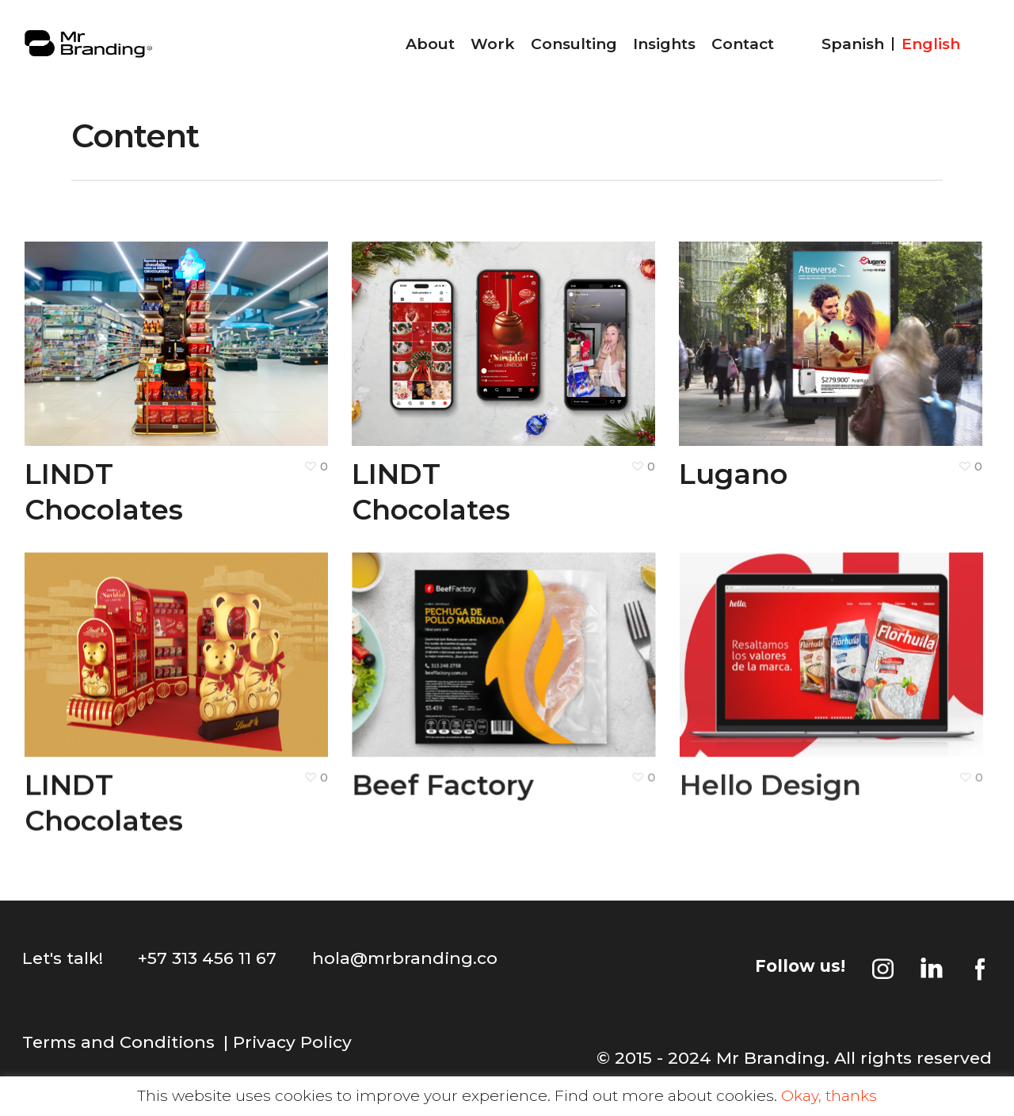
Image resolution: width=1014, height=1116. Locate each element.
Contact (742, 44)
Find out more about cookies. (666, 1096)
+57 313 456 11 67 (207, 958)
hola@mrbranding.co (404, 958)
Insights (664, 44)
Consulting (574, 44)
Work (493, 44)
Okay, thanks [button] (829, 1096)
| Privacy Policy (287, 1042)
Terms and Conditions (118, 1042)
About (430, 44)
